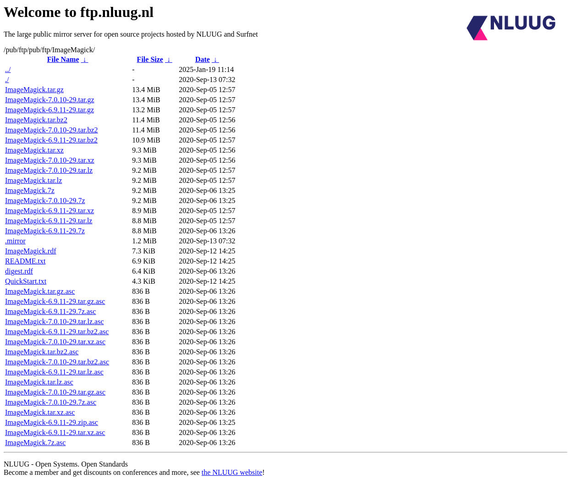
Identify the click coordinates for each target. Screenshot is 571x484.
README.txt (25, 261)
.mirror (15, 241)
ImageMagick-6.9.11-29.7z (45, 231)
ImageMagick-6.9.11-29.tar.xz (49, 210)
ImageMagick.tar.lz (33, 180)
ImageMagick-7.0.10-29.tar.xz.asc (55, 342)
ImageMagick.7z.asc (35, 442)
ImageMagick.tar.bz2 (36, 120)
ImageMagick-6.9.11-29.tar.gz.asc (55, 301)
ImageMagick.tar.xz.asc (40, 412)
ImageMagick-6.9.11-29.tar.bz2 (51, 140)
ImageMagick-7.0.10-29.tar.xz (49, 160)
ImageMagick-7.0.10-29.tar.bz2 (51, 130)
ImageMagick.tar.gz (34, 90)
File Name (63, 59)
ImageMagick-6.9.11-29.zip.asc (51, 422)
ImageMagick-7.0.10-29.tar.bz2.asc (57, 362)
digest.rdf (19, 271)
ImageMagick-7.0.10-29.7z (45, 200)
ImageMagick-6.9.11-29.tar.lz (48, 221)
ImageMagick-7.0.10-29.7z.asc (50, 402)
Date (202, 59)
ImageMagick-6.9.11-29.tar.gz (49, 110)
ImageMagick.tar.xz (34, 150)
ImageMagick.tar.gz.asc (40, 291)
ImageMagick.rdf (30, 251)
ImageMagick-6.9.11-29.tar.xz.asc (55, 432)
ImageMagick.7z (30, 190)
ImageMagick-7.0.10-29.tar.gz (49, 100)
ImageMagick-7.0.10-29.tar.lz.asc (54, 321)
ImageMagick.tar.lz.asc (39, 382)
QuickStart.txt (25, 281)
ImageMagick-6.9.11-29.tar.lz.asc (54, 372)
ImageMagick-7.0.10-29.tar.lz (49, 170)
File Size (150, 59)
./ (7, 79)
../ (8, 69)
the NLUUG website (232, 472)
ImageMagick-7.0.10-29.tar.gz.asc (55, 392)
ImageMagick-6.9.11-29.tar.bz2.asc (57, 332)
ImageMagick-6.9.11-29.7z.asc (50, 311)
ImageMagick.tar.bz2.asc (41, 352)
